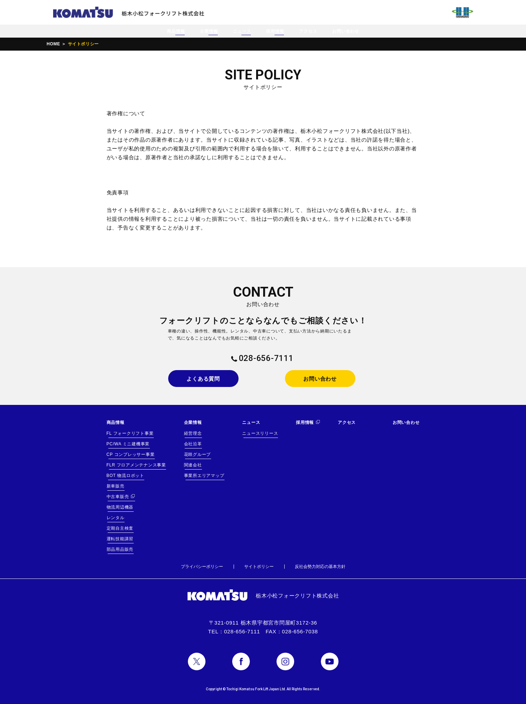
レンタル (116, 517)
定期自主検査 (120, 528)
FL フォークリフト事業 (130, 433)
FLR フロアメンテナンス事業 (136, 465)
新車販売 (116, 486)
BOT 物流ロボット (125, 475)
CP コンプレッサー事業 (131, 454)
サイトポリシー (259, 566)
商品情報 (176, 31)
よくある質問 (203, 379)
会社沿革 (193, 443)
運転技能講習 (120, 538)
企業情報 (209, 31)
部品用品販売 (120, 549)
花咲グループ (197, 454)
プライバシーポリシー (202, 566)
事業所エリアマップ (204, 475)
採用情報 (275, 31)
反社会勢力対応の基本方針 (320, 566)
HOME (53, 43)
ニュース (242, 31)
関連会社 (193, 465)
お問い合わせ (345, 31)
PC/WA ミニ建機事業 (128, 443)
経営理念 (193, 433)
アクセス (308, 31)
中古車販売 (118, 496)
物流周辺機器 (120, 507)
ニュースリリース (260, 433)
